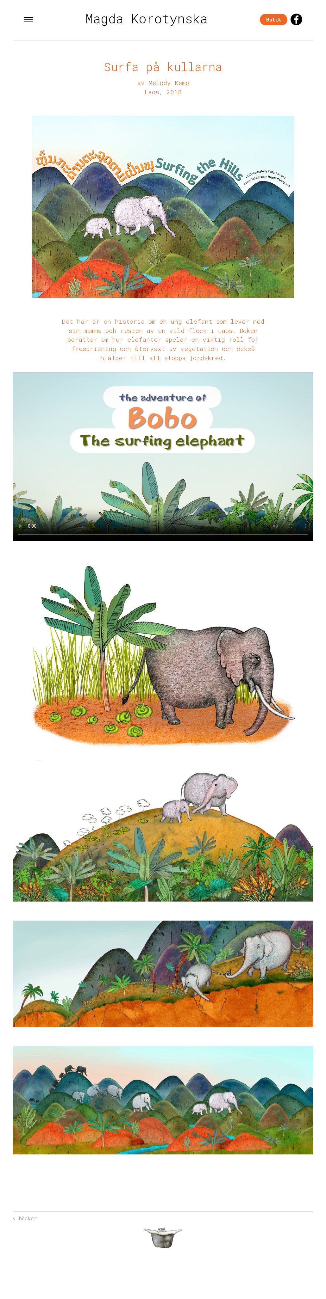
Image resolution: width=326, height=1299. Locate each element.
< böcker (25, 1218)
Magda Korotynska (146, 18)
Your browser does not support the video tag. (163, 456)
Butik (273, 19)
